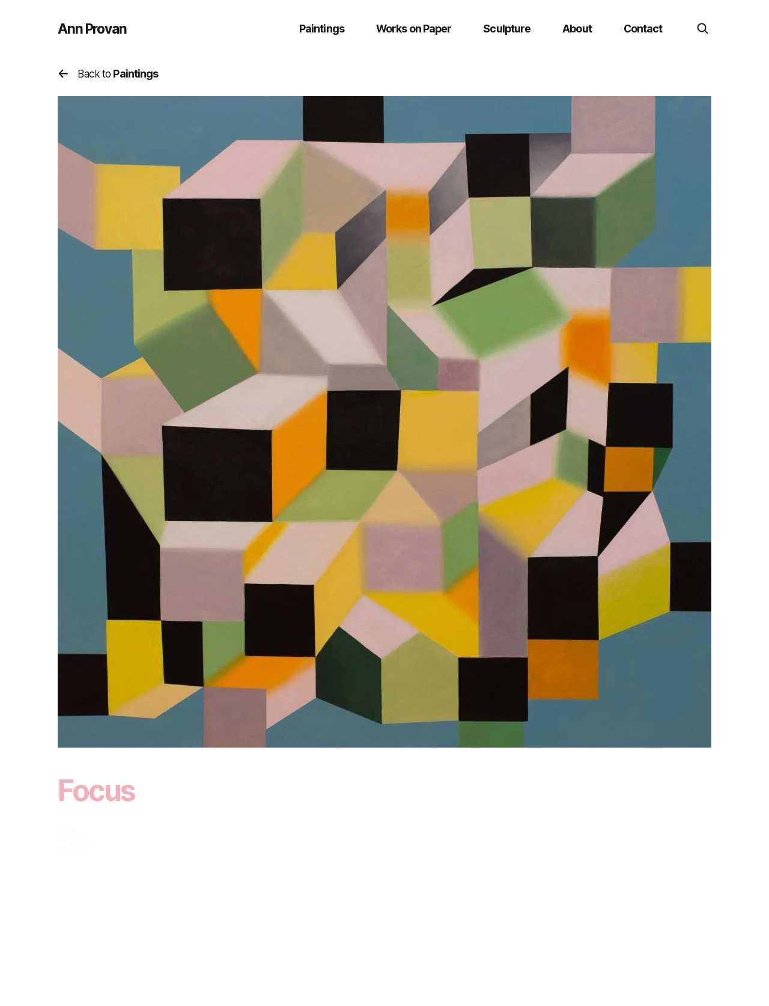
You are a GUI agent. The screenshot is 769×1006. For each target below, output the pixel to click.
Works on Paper (414, 28)
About (577, 28)
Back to (108, 73)
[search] (702, 28)
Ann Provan (92, 29)
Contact (643, 28)
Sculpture (506, 28)
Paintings (321, 28)
